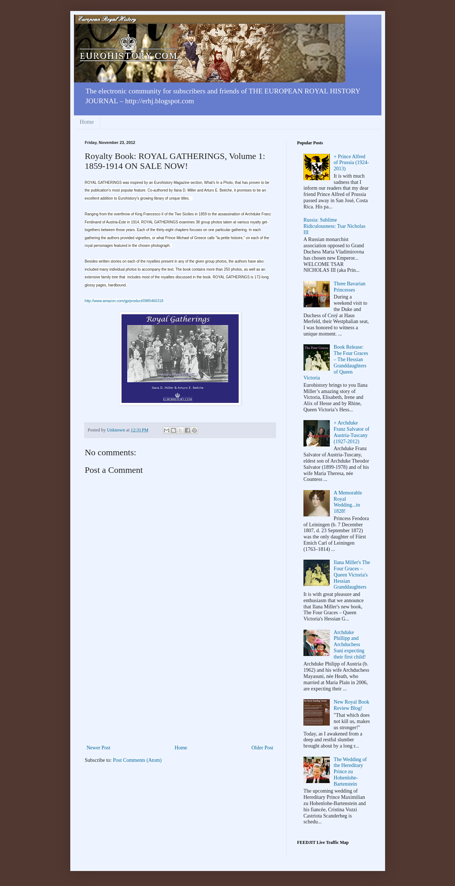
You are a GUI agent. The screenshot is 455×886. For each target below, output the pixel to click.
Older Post (262, 747)
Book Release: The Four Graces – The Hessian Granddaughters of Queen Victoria (335, 362)
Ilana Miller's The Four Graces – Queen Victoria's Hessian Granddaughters (352, 575)
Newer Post (99, 747)
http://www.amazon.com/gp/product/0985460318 (124, 301)
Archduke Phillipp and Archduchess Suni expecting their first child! (350, 645)
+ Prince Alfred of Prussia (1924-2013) (351, 163)
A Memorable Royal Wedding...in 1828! (348, 502)
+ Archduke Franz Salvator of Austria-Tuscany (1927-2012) (351, 432)
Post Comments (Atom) (137, 760)
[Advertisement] (180, 688)
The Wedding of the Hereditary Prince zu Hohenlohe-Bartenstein (350, 772)
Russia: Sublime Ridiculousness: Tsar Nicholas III (334, 226)
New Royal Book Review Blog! (351, 705)
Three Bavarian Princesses (350, 287)
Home (87, 122)
